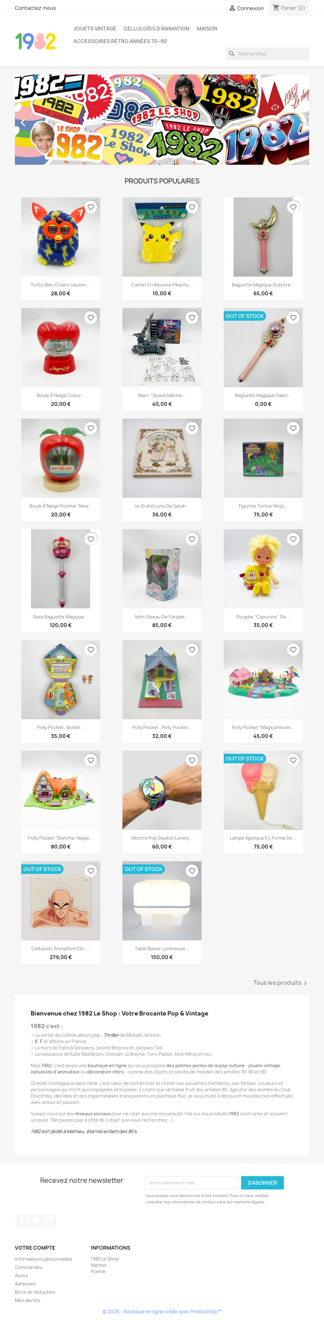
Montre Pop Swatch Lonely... (162, 838)
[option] (162, 119)
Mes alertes (27, 1300)
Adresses (25, 1284)
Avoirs (21, 1275)
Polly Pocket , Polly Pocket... (162, 727)
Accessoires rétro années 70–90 (120, 41)
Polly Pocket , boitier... (60, 727)
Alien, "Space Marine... (162, 395)
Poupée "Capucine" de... (263, 617)
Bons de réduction (35, 1292)
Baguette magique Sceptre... (263, 285)
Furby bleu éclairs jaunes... (60, 285)
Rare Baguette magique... (60, 617)
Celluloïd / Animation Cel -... (60, 948)
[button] (37, 119)
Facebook (22, 1220)
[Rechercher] (267, 54)
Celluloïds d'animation (157, 28)
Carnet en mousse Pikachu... (162, 285)
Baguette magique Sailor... (263, 395)
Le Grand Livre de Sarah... (162, 506)
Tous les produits (281, 983)
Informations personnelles (43, 1259)
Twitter (35, 1220)
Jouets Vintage (94, 28)
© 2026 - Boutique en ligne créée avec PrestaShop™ (162, 1311)
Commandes (28, 1267)
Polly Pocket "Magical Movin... (263, 727)
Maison (207, 28)
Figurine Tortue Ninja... (263, 506)
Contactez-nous (35, 7)
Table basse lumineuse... (162, 948)
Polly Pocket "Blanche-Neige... (60, 838)
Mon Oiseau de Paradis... (162, 617)
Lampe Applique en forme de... (263, 838)
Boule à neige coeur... (61, 395)
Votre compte (35, 1247)
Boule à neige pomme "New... (60, 506)
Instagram (49, 1220)
